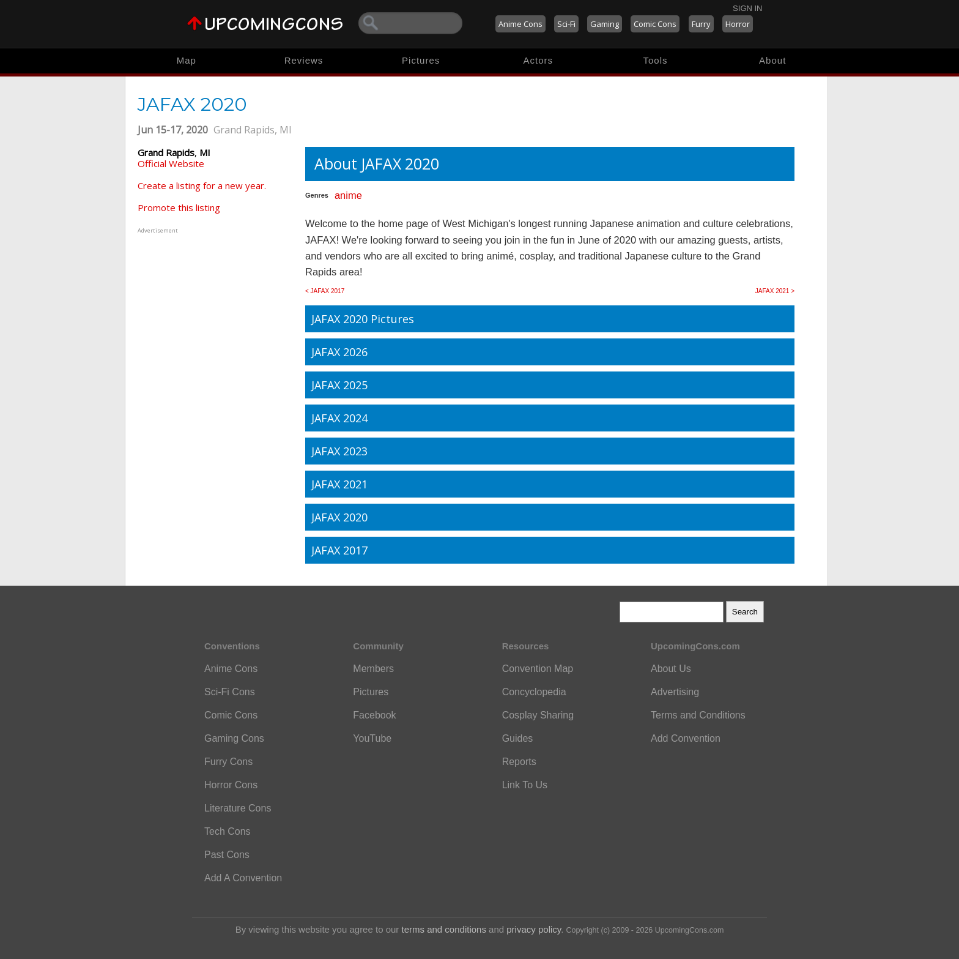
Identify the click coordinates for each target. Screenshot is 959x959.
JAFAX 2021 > (774, 291)
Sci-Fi (566, 23)
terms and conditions (444, 929)
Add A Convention (243, 878)
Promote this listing (179, 207)
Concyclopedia (534, 692)
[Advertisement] (214, 312)
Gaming (604, 23)
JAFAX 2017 (339, 550)
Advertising (675, 692)
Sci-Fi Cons (229, 692)
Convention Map (538, 668)
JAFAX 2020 (339, 517)
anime (348, 195)
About (772, 60)
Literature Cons (237, 808)
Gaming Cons (234, 738)
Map (186, 60)
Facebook (374, 715)
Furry (701, 23)
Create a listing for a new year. (202, 185)
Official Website (171, 163)
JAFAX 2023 (339, 451)
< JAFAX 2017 (324, 291)
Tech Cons (227, 831)
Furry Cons (228, 761)
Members (373, 668)
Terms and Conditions (698, 715)
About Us (671, 668)
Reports (519, 761)
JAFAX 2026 (339, 352)
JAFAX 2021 (339, 484)
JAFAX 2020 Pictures (362, 319)
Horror (737, 23)
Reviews (304, 60)
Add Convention (685, 738)
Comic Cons (655, 23)
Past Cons (227, 854)
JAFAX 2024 (339, 418)
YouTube (372, 738)
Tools (655, 60)
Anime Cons (520, 23)
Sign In (747, 8)
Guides (517, 738)
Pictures (421, 60)
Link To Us (524, 785)
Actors (539, 60)
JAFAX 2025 (339, 385)
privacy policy (533, 929)
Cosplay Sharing (538, 715)
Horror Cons (230, 785)
